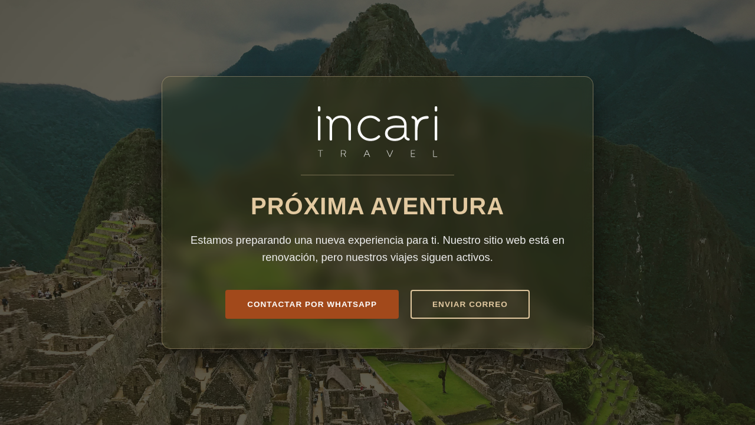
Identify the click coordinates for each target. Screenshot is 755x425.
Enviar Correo (470, 304)
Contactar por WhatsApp (312, 304)
